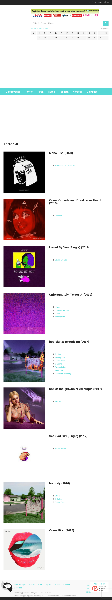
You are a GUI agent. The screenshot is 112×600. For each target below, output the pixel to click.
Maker (57, 307)
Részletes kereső (39, 28)
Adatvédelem (53, 595)
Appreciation (60, 367)
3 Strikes (58, 499)
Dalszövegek (13, 91)
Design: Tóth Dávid (88, 586)
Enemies (58, 215)
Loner (57, 313)
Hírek (40, 91)
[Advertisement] (56, 66)
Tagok (51, 91)
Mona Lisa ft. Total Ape (65, 165)
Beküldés (92, 91)
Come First (59, 502)
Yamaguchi (60, 316)
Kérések (77, 91)
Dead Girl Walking (63, 373)
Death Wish (60, 360)
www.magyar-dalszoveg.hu (25, 592)
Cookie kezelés (69, 595)
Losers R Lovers (62, 310)
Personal (59, 370)
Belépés (92, 2)
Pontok (29, 91)
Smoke (58, 401)
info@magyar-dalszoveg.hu (32, 595)
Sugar (57, 495)
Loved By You (61, 259)
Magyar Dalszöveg (15, 23)
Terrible (58, 354)
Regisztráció (102, 2)
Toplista (63, 91)
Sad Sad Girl (60, 448)
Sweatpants (60, 357)
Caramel (58, 363)
